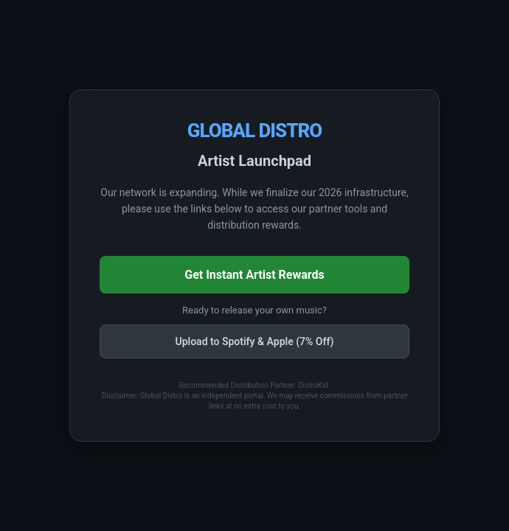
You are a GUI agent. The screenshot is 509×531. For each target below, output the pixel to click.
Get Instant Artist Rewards (254, 275)
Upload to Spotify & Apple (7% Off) (254, 341)
